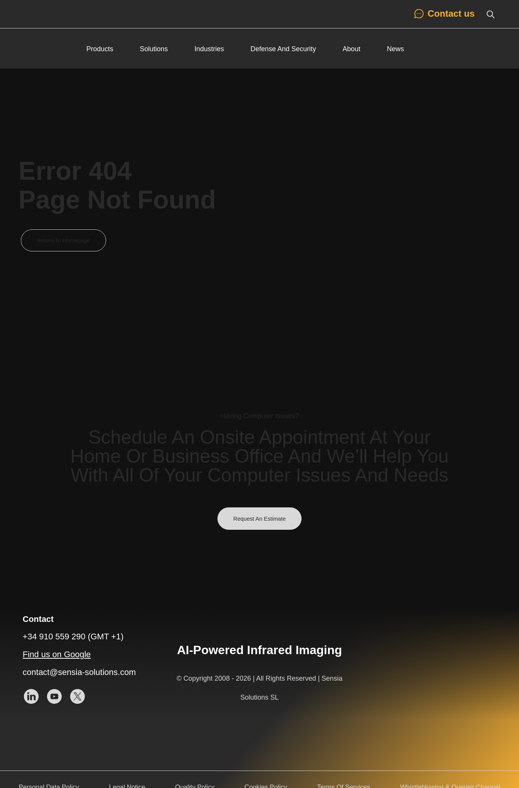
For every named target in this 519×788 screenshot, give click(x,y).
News (395, 49)
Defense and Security (283, 49)
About (351, 49)
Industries (209, 49)
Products (99, 49)
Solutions (154, 49)
